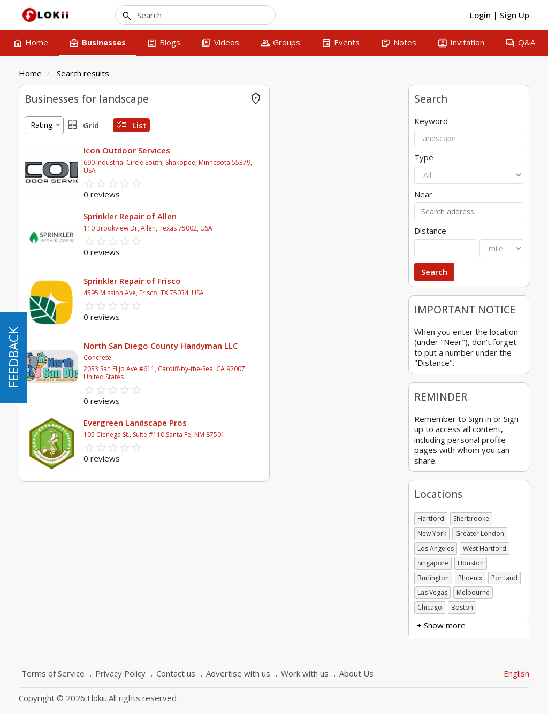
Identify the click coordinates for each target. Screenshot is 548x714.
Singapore (432, 562)
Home (30, 73)
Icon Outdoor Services (257, 150)
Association (45, 345)
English (516, 673)
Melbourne (473, 592)
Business (40, 329)
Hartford (430, 518)
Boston (462, 607)
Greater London (479, 533)
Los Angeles (435, 548)
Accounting (44, 167)
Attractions (44, 247)
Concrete (227, 357)
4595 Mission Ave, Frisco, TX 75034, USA (274, 292)
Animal (36, 263)
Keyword (431, 121)
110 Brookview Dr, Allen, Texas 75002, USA (278, 228)
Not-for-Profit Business (65, 409)
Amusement (46, 231)
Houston (471, 562)
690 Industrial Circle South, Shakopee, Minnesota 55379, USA (298, 166)
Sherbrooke (471, 518)
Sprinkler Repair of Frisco (262, 280)
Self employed (49, 393)
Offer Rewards (49, 150)
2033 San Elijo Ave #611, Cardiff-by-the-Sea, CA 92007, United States (295, 373)
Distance (430, 231)
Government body (56, 377)
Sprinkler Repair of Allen (260, 216)
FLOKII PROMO (52, 118)
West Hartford (484, 548)
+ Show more (49, 278)
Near (423, 194)
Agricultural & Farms (60, 199)
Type (423, 157)
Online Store (46, 134)
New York (431, 533)
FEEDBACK (13, 357)
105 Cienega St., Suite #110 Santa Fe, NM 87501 (284, 434)
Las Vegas (432, 592)
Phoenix (470, 577)
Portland (504, 577)
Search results (83, 73)
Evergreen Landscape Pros (265, 422)
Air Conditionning (54, 215)
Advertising (44, 183)
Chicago (429, 607)
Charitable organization (65, 361)
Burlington (433, 577)
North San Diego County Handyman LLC (291, 345)
